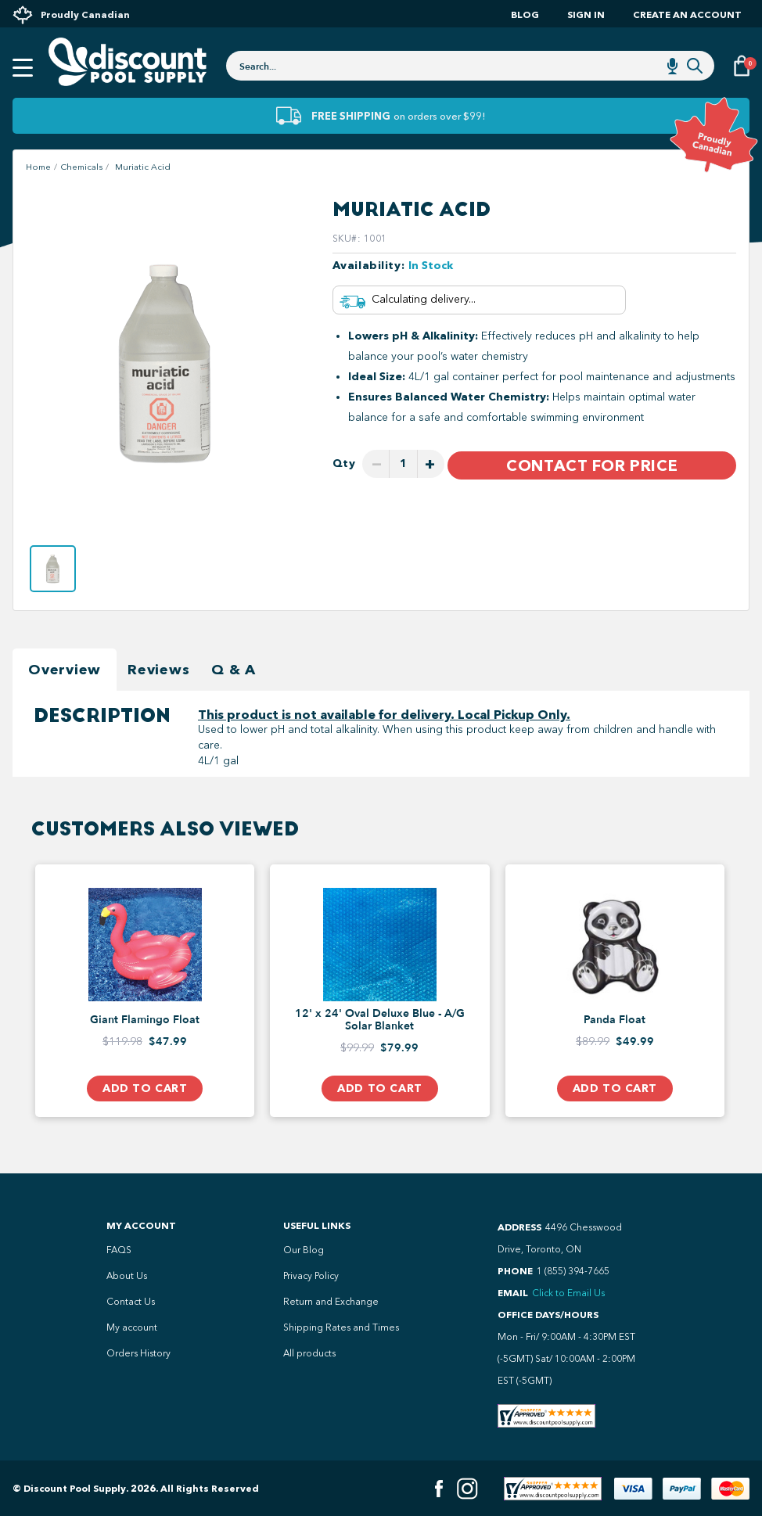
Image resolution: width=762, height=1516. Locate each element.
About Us (126, 1275)
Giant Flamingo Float (144, 1020)
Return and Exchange (331, 1301)
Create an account (687, 14)
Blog (525, 14)
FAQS (118, 1250)
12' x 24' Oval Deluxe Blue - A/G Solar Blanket (380, 1020)
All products (309, 1353)
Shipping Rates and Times (341, 1327)
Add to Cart (144, 1088)
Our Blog (303, 1250)
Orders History (138, 1353)
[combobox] (470, 66)
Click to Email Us (568, 1293)
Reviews (158, 669)
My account (131, 1327)
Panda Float (614, 1020)
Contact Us (130, 1301)
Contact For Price (592, 465)
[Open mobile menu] (23, 68)
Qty (344, 463)
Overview (64, 669)
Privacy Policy (311, 1275)
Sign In (586, 14)
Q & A (233, 669)
